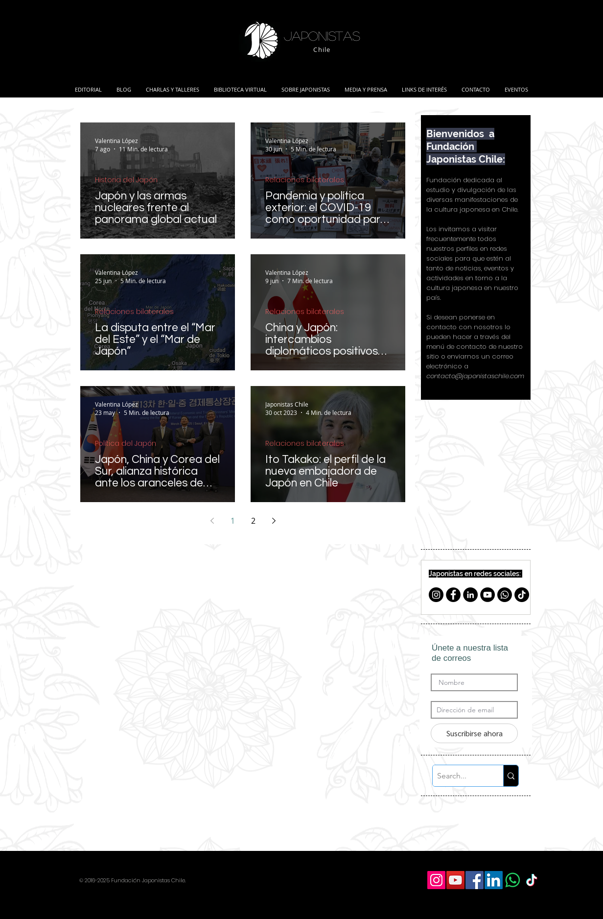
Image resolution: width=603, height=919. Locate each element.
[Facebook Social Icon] (474, 880)
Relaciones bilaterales (304, 180)
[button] (173, 85)
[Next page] (273, 521)
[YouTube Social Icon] (455, 880)
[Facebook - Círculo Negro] (453, 594)
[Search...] (460, 775)
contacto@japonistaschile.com (475, 376)
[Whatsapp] (504, 594)
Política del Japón (125, 443)
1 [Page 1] (233, 520)
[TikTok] (521, 594)
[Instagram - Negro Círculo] (436, 594)
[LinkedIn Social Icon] (494, 880)
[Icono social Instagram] (436, 880)
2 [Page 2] (253, 520)
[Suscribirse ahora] (474, 733)
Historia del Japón (126, 180)
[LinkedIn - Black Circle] (470, 594)
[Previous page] (212, 521)
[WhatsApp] (513, 880)
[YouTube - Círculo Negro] (487, 594)
